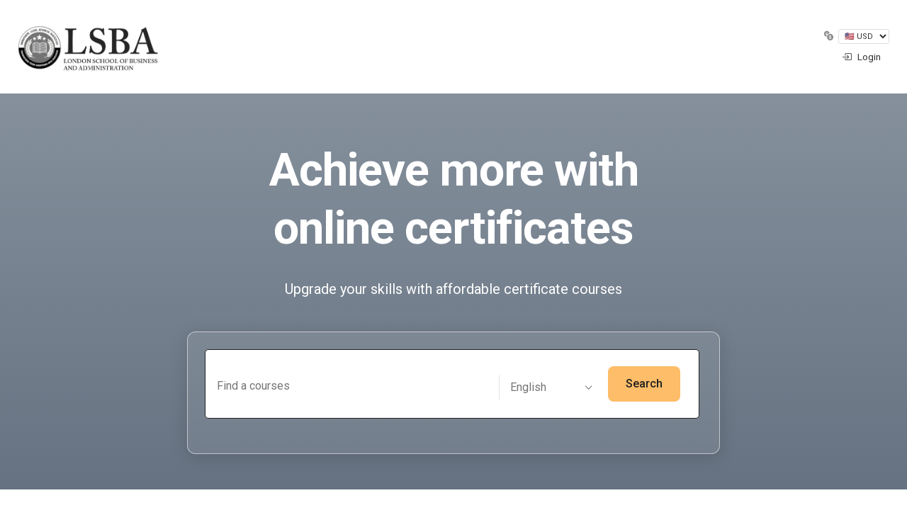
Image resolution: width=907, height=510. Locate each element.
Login (861, 56)
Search (644, 383)
